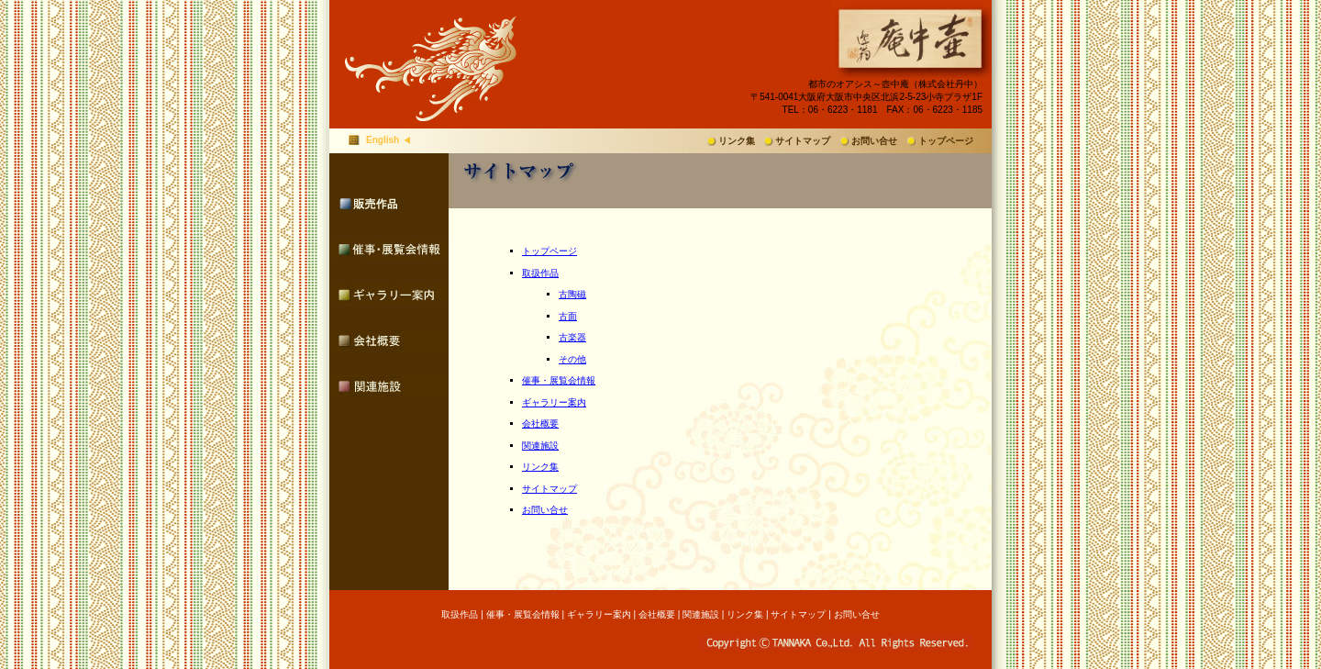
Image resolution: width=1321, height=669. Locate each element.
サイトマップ (802, 141)
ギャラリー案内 (554, 402)
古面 (568, 316)
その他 (572, 359)
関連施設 (540, 445)
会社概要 (540, 423)
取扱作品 (540, 273)
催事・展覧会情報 (558, 380)
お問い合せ (874, 141)
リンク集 (736, 141)
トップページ (945, 141)
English (382, 140)
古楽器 (572, 337)
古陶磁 (572, 294)
